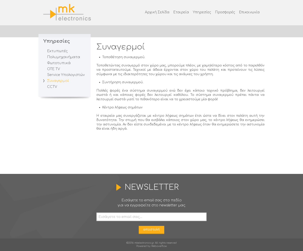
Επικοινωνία (249, 12)
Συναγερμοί (58, 81)
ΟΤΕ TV (53, 69)
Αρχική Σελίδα (157, 12)
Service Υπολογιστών (66, 75)
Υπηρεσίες (202, 12)
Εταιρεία (181, 12)
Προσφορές (225, 12)
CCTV (52, 87)
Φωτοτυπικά (59, 63)
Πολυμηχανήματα (63, 57)
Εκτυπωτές (57, 51)
